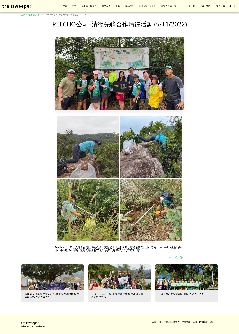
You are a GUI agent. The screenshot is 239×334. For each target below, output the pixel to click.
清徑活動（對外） (36, 14)
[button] (230, 6)
